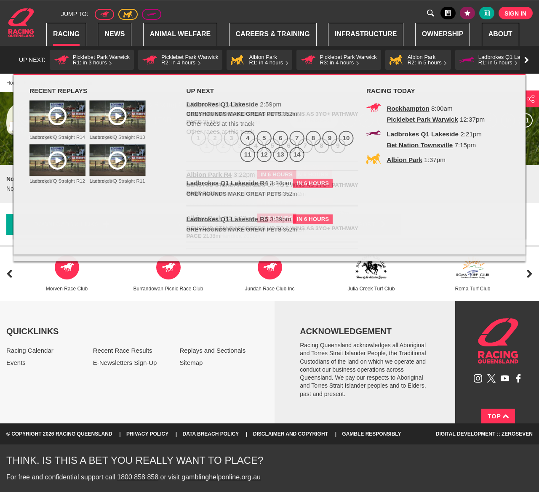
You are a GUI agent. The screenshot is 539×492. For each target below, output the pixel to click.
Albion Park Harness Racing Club (139, 104)
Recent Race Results (122, 350)
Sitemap (191, 362)
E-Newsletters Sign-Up (125, 362)
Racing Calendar (29, 350)
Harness (128, 14)
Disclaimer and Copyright (290, 434)
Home (21, 22)
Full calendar (487, 13)
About (500, 33)
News (114, 33)
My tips (467, 13)
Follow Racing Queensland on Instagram (478, 378)
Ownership (443, 33)
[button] (92, 60)
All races (314, 120)
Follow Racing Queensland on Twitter (491, 378)
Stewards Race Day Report (335, 224)
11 (525, 120)
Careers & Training (273, 33)
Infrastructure (366, 33)
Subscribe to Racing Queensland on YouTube (505, 378)
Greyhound (151, 14)
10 (507, 120)
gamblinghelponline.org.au (221, 477)
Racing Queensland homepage (498, 341)
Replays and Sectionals (212, 350)
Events (16, 362)
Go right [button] (526, 60)
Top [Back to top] (498, 416)
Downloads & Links (66, 224)
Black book (448, 13)
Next (530, 274)
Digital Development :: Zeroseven (484, 434)
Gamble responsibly (371, 434)
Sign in (515, 13)
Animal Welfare (180, 33)
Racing (66, 33)
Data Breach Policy (211, 434)
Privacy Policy (147, 434)
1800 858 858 (137, 477)
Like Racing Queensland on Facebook (518, 378)
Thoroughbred (104, 14)
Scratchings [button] (197, 224)
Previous (9, 274)
